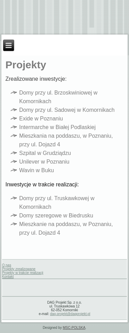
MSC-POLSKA (74, 328)
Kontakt (8, 276)
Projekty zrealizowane (18, 269)
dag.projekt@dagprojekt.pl (70, 314)
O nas (6, 265)
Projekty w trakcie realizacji (22, 273)
